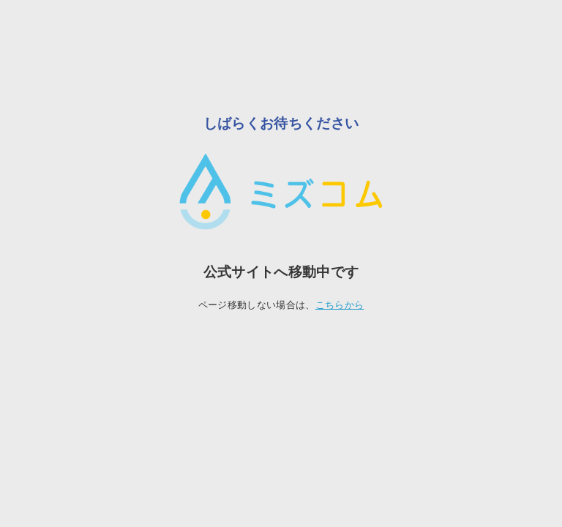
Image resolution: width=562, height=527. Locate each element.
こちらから (339, 304)
